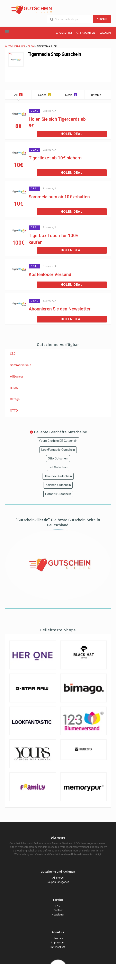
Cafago (15, 399)
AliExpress (17, 376)
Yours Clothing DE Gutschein (58, 441)
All (18, 94)
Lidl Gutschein (58, 467)
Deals (71, 94)
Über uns (58, 938)
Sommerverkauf (21, 365)
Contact (58, 910)
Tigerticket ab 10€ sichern (55, 157)
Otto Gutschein (58, 458)
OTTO (14, 410)
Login (105, 32)
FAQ (57, 905)
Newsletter (58, 914)
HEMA (14, 388)
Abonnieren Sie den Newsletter (60, 308)
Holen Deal (71, 134)
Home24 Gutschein (58, 494)
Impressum (57, 942)
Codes (44, 94)
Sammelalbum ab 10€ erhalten (59, 196)
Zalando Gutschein (58, 485)
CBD (13, 353)
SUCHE (102, 19)
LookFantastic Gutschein (58, 450)
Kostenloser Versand (50, 274)
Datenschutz (58, 947)
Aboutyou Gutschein (58, 476)
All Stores (58, 877)
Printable (97, 94)
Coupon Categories (58, 881)
